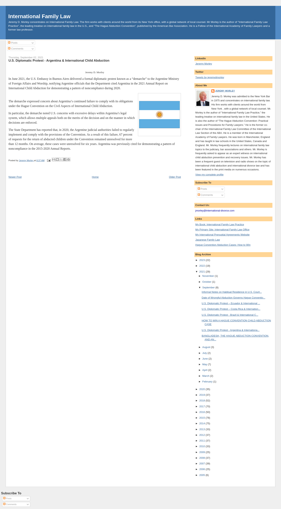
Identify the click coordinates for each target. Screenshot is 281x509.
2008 (202, 457)
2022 (202, 265)
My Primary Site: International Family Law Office (222, 229)
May (205, 364)
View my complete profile (209, 174)
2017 (202, 406)
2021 (202, 271)
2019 (202, 394)
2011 (202, 440)
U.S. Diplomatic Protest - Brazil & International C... (230, 314)
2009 (202, 452)
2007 (202, 463)
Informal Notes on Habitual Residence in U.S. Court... (232, 291)
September (208, 287)
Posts (12, 42)
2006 (202, 469)
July (205, 353)
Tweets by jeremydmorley (209, 77)
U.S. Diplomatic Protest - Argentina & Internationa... (231, 330)
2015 (202, 417)
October (207, 281)
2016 (202, 412)
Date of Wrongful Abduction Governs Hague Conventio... (233, 297)
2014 (202, 423)
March (206, 375)
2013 (202, 429)
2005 (202, 475)
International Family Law (39, 16)
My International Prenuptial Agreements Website (222, 234)
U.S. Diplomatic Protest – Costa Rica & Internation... (231, 309)
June (205, 358)
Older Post (175, 176)
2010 (202, 446)
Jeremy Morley (203, 63)
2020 (202, 389)
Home (95, 176)
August (206, 347)
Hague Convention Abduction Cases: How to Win (223, 244)
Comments (15, 48)
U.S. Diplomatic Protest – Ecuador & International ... (231, 303)
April (205, 370)
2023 (202, 260)
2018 (202, 400)
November (208, 275)
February (207, 381)
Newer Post (15, 176)
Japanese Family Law (207, 239)
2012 (202, 434)
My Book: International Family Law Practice (219, 224)
